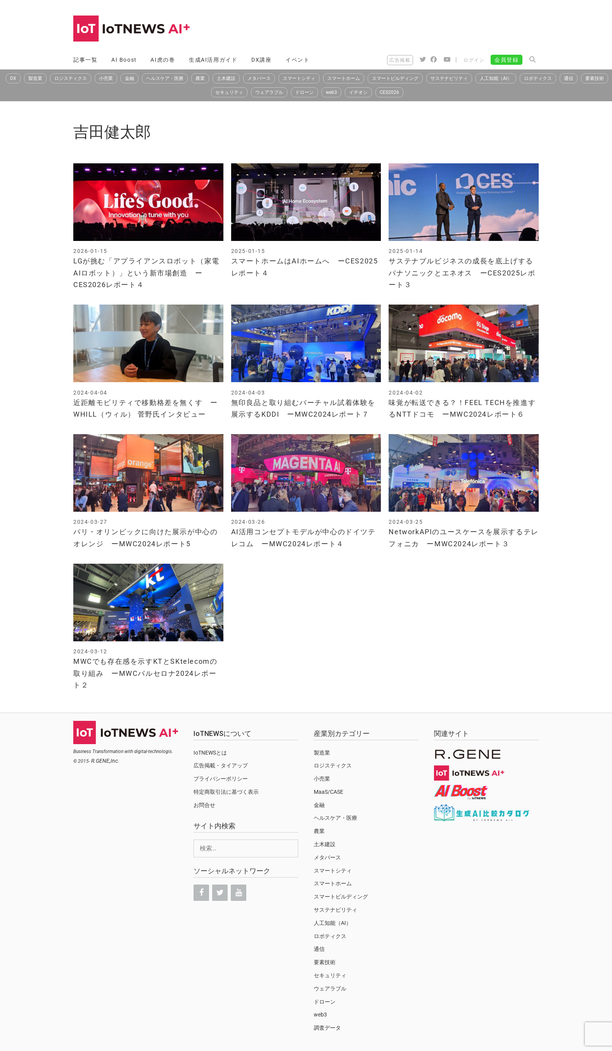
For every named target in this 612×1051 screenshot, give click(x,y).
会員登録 (506, 60)
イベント (297, 60)
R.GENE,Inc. (105, 761)
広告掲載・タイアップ (221, 765)
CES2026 (389, 92)
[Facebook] (201, 893)
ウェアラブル (269, 92)
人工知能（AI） (496, 78)
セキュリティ (229, 92)
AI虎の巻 (162, 60)
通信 (568, 78)
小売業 (106, 78)
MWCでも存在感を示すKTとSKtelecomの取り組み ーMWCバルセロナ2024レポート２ (145, 673)
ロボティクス (538, 78)
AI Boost (124, 60)
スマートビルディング (395, 78)
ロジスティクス (70, 78)
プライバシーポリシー (221, 779)
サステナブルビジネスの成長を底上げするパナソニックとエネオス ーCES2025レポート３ (462, 273)
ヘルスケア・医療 (164, 78)
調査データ (327, 1028)
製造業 (35, 78)
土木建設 (226, 78)
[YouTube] (238, 893)
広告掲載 (399, 60)
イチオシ (358, 92)
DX (13, 78)
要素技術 (594, 78)
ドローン (304, 92)
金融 (129, 78)
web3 (331, 92)
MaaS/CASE (328, 792)
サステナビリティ (449, 78)
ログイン (473, 60)
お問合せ (204, 805)
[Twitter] (220, 893)
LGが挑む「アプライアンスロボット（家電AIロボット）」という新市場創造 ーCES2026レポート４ (146, 273)
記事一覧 (85, 60)
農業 (200, 78)
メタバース (259, 78)
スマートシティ (299, 78)
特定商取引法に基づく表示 (226, 792)
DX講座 (261, 60)
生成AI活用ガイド (213, 60)
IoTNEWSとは (210, 753)
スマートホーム (343, 78)
